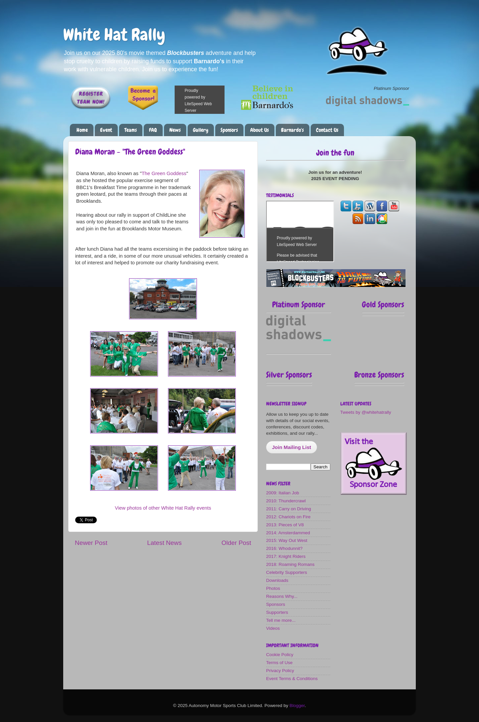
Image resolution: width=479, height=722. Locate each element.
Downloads (277, 580)
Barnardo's (292, 129)
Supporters (277, 612)
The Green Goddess (164, 173)
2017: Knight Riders (286, 556)
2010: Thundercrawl (286, 500)
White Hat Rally (114, 34)
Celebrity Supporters (286, 572)
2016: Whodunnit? (284, 548)
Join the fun (335, 152)
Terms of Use (279, 662)
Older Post (236, 542)
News (175, 129)
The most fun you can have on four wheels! (300, 231)
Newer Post (91, 542)
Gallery (200, 129)
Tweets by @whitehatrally (365, 412)
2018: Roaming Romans (290, 564)
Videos (273, 628)
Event (106, 129)
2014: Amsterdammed (288, 532)
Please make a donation (208, 100)
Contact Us (327, 129)
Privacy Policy (280, 670)
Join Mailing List (291, 447)
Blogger (297, 705)
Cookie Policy (279, 654)
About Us (259, 129)
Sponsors (229, 129)
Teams (130, 129)
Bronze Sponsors (379, 374)
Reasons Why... (281, 596)
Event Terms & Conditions (292, 678)
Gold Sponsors (383, 304)
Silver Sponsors (289, 374)
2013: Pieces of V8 (285, 524)
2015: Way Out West (286, 540)
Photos (273, 588)
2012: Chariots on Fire (288, 516)
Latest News (164, 542)
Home (82, 129)
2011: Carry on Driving (288, 508)
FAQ (153, 129)
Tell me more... (281, 620)
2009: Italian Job (282, 492)
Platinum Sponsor (298, 304)
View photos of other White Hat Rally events (163, 508)
